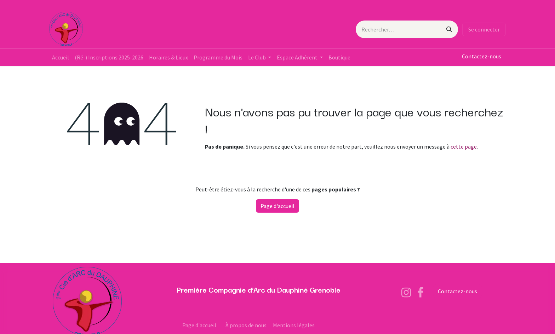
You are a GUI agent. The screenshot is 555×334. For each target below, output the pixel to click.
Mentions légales (294, 325)
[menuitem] (60, 57)
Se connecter (484, 29)
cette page (464, 146)
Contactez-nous (481, 56)
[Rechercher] (449, 29)
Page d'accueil (277, 205)
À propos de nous (246, 325)
